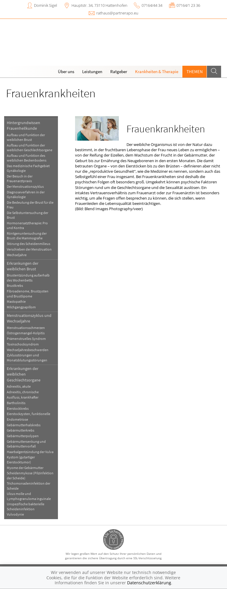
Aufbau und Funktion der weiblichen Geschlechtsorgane (29, 147)
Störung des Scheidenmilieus (28, 243)
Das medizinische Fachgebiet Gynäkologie (28, 168)
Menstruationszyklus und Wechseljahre (29, 318)
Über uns (66, 71)
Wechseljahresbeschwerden (27, 350)
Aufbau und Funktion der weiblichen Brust (26, 137)
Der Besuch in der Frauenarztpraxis (20, 178)
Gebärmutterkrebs (20, 430)
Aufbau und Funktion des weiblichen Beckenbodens (26, 157)
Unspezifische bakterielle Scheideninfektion (25, 506)
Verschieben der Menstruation (29, 249)
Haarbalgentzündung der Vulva (30, 452)
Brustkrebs (15, 285)
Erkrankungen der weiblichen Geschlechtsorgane (23, 374)
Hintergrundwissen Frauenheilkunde (23, 125)
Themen (195, 71)
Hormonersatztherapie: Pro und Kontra (27, 225)
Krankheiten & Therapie (156, 71)
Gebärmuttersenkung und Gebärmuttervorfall (26, 443)
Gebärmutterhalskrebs (23, 425)
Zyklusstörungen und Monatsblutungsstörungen (27, 357)
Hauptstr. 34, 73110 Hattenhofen (99, 5)
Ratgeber (118, 71)
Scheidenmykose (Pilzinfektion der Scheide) (30, 475)
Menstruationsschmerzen (26, 327)
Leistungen (92, 71)
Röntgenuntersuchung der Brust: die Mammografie (27, 235)
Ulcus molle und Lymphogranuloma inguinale (29, 496)
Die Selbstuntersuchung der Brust (27, 215)
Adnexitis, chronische (23, 392)
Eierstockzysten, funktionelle (28, 414)
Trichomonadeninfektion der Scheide (28, 485)
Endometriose (17, 419)
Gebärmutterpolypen (23, 436)
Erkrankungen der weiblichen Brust (22, 266)
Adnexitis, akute (19, 386)
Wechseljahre (17, 255)
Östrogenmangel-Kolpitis (26, 333)
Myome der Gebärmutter (25, 467)
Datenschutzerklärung (149, 582)
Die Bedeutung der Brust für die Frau (30, 204)
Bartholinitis (16, 403)
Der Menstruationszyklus (25, 186)
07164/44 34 (152, 5)
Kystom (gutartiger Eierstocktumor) (21, 459)
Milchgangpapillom (21, 307)
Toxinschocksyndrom (23, 344)
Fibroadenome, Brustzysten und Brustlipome (27, 293)
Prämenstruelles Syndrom (26, 338)
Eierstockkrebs (18, 408)
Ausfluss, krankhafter (22, 397)
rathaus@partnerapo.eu (117, 13)
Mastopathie (16, 301)
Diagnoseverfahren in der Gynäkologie (26, 194)
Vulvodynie (15, 514)
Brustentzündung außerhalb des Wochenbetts (28, 277)
